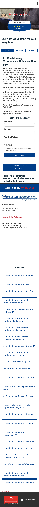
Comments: (8, 145)
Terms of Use (5, 491)
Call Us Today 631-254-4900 (19, 165)
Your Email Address (11, 137)
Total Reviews (19, 28)
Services (7, 50)
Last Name (8, 129)
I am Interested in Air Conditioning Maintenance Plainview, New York (19, 149)
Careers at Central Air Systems (11, 217)
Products (31, 50)
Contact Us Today (19, 169)
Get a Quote (19, 50)
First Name (8, 121)
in (18, 276)
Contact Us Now (19, 155)
